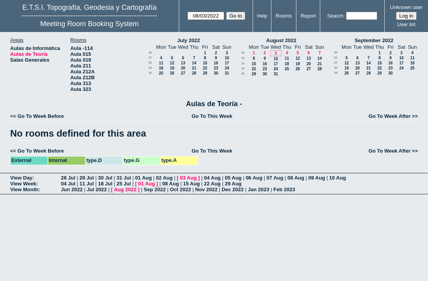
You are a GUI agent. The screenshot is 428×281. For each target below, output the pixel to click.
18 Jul (105, 184)
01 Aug (143, 178)
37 (335, 62)
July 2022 (188, 40)
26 (150, 52)
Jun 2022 (72, 189)
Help (262, 16)
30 (150, 73)
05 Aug (233, 178)
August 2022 (281, 40)
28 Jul (68, 178)
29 (150, 67)
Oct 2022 (180, 189)
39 (335, 73)
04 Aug (212, 178)
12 (172, 63)
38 (335, 67)
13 (183, 63)
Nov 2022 (206, 189)
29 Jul (86, 178)
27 (150, 57)
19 (172, 68)
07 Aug (275, 178)
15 (205, 63)
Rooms (284, 16)
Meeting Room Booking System (89, 24)
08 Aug (295, 178)
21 (194, 68)
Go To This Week (212, 116)
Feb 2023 (284, 189)
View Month (24, 189)
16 (216, 63)
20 (183, 68)
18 (161, 68)
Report (308, 16)
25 (161, 73)
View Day (21, 178)
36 (335, 57)
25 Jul (123, 184)
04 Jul (68, 184)
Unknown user (406, 7)
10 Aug (337, 178)
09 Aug (317, 178)
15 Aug (191, 184)
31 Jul (123, 178)
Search (335, 16)
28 (150, 62)
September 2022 (374, 40)
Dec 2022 (233, 189)
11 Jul (86, 184)
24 (227, 68)
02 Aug (164, 178)
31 (227, 73)
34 (243, 68)
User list (406, 24)
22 (205, 68)
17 (227, 63)
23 (216, 68)
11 (161, 63)
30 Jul (105, 178)
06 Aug (254, 178)
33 (243, 63)
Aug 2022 (125, 189)
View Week (23, 184)
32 (243, 58)
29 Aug (233, 184)
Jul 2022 (97, 189)
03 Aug (188, 178)
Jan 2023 (258, 189)
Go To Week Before (41, 116)
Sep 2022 (155, 189)
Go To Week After (389, 116)
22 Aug (212, 184)
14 (194, 63)
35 (243, 73)
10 (227, 58)
